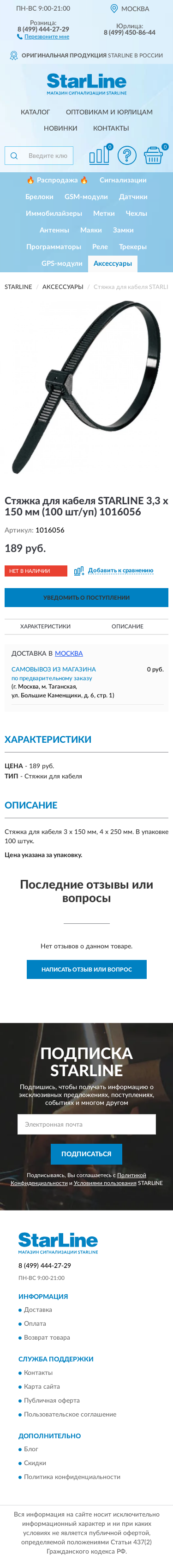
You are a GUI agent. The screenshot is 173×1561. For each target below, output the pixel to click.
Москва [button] (69, 654)
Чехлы (136, 213)
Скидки (35, 1464)
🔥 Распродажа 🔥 (57, 180)
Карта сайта (42, 1387)
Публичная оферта (52, 1401)
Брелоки (39, 197)
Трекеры (133, 247)
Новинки (61, 128)
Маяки (91, 230)
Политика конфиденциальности (72, 1477)
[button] (43, 36)
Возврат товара (47, 1338)
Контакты (111, 128)
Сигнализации (123, 180)
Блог (31, 1450)
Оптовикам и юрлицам (109, 112)
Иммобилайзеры (54, 213)
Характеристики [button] (45, 626)
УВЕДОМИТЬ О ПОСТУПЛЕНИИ (86, 598)
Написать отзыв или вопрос (87, 969)
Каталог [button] (35, 112)
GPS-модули (62, 263)
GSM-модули (86, 197)
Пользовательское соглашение (70, 1414)
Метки (104, 213)
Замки (123, 230)
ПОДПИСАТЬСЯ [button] (86, 1154)
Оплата (35, 1324)
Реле (100, 247)
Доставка (38, 1310)
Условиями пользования (105, 1183)
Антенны (54, 230)
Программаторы (53, 247)
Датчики (133, 197)
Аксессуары (113, 263)
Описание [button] (127, 626)
